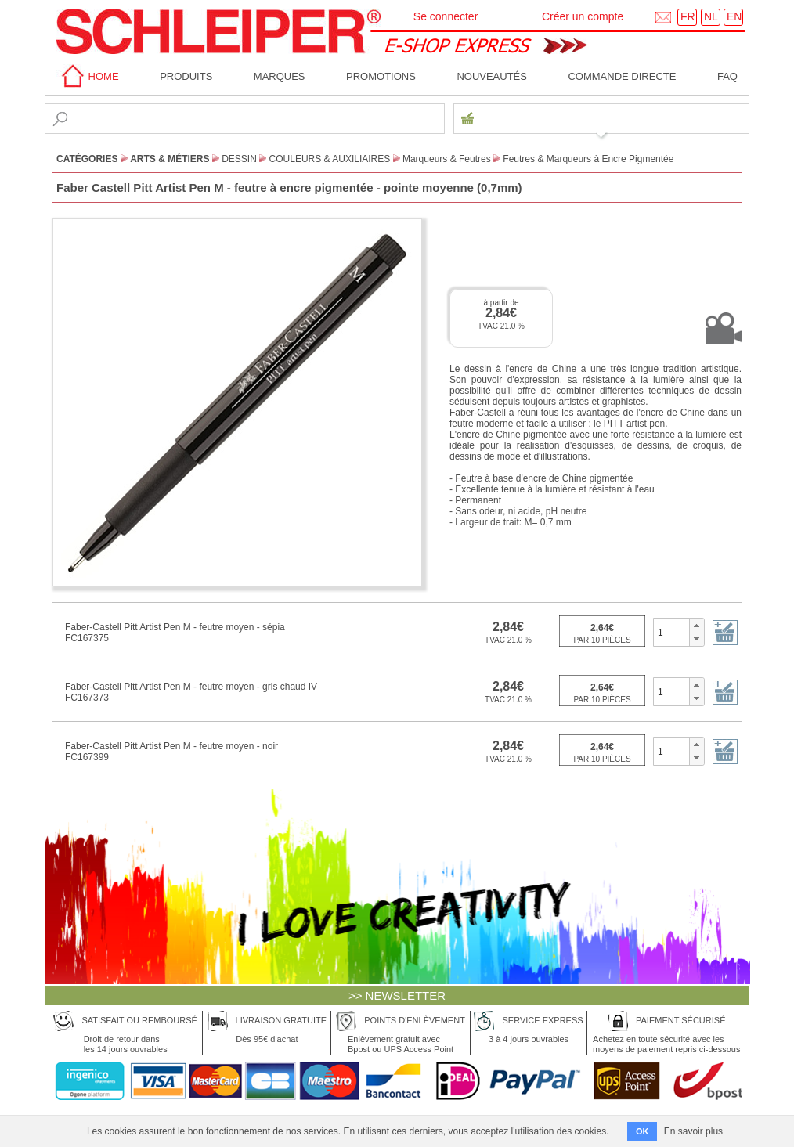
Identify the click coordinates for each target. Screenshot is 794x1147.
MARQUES (279, 76)
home (87, 76)
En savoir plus (693, 1131)
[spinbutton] (671, 632)
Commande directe (622, 76)
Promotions (381, 76)
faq (727, 76)
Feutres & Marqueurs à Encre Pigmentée (588, 158)
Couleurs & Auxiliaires (330, 158)
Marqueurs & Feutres (446, 158)
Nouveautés (492, 76)
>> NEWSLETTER (397, 995)
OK (642, 1131)
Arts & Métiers (169, 158)
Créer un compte (582, 16)
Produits (186, 76)
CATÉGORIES (86, 158)
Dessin (239, 158)
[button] (696, 626)
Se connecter (445, 16)
